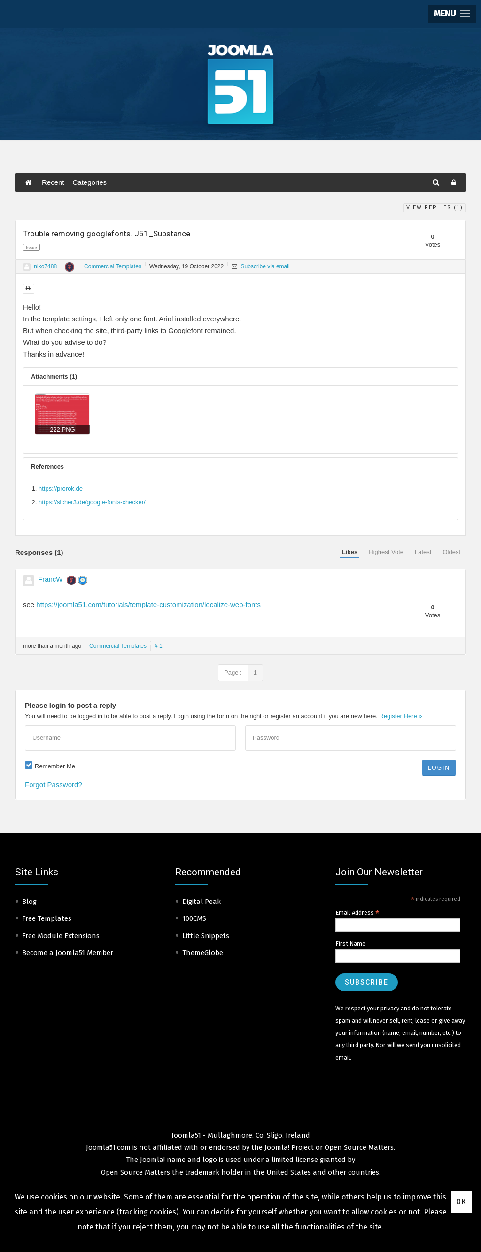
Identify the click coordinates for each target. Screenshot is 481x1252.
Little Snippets (205, 936)
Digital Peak (201, 901)
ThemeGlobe (202, 952)
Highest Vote (386, 551)
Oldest (451, 551)
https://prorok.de (61, 488)
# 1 (159, 646)
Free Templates (46, 918)
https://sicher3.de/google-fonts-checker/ (92, 502)
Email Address (357, 913)
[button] (452, 14)
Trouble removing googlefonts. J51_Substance (106, 233)
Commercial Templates (112, 266)
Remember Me (55, 766)
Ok (461, 1202)
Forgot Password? (53, 785)
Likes (349, 551)
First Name (350, 943)
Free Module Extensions (61, 936)
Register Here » (400, 716)
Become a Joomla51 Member (67, 952)
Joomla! (152, 1159)
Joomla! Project (288, 1147)
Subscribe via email (260, 266)
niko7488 (45, 266)
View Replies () (434, 208)
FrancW (50, 579)
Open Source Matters (359, 1147)
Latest (423, 551)
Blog (29, 901)
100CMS (194, 918)
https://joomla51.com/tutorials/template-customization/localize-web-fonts (148, 604)
